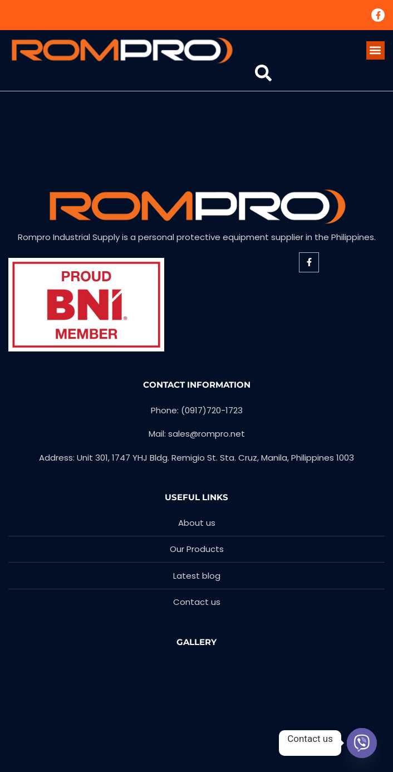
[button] (375, 50)
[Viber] (362, 743)
